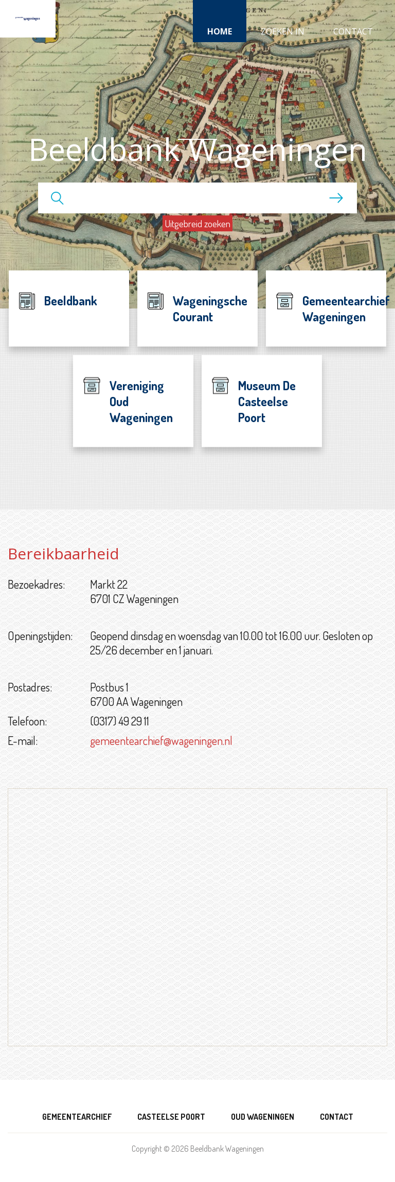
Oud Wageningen (262, 1117)
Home (219, 31)
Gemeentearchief (77, 1117)
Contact (353, 31)
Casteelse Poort (171, 1117)
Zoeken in (282, 31)
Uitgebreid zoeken (197, 223)
